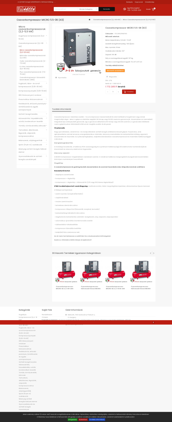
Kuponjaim (46, 322)
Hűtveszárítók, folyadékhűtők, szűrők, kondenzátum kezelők (31, 120)
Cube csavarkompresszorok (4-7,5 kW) (33, 62)
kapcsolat (139, 2)
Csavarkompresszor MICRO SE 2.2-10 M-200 (115, 288)
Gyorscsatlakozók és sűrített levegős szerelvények (30, 158)
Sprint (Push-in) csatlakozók (30, 145)
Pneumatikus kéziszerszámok (31, 99)
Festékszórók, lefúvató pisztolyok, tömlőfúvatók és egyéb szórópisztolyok (32, 107)
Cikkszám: (109, 34)
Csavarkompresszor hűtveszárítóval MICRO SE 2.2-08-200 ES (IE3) (91, 289)
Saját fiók (47, 310)
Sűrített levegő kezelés (28, 114)
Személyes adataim (49, 320)
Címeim (45, 317)
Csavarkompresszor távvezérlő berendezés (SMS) (32, 78)
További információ (97, 419)
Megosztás (112, 77)
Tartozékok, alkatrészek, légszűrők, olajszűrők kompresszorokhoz (28, 133)
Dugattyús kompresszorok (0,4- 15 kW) (32, 37)
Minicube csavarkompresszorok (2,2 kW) (33, 56)
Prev (150, 253)
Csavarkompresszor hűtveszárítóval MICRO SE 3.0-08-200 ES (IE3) (141, 289)
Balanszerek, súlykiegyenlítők (30, 140)
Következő (153, 253)
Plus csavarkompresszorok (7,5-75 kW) (33, 73)
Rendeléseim (47, 315)
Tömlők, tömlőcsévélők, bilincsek (32, 126)
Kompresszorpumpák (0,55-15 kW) (33, 91)
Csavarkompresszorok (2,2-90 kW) (31, 44)
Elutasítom (83, 419)
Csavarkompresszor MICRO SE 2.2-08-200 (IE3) (64, 289)
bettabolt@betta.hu (75, 324)
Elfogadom (72, 419)
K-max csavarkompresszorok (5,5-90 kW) (32, 67)
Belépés (129, 2)
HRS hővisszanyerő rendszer (30, 95)
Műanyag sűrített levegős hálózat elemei (33, 150)
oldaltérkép (149, 2)
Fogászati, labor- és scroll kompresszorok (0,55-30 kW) (30, 85)
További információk (61, 109)
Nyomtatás (62, 78)
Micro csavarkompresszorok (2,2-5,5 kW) (31, 51)
